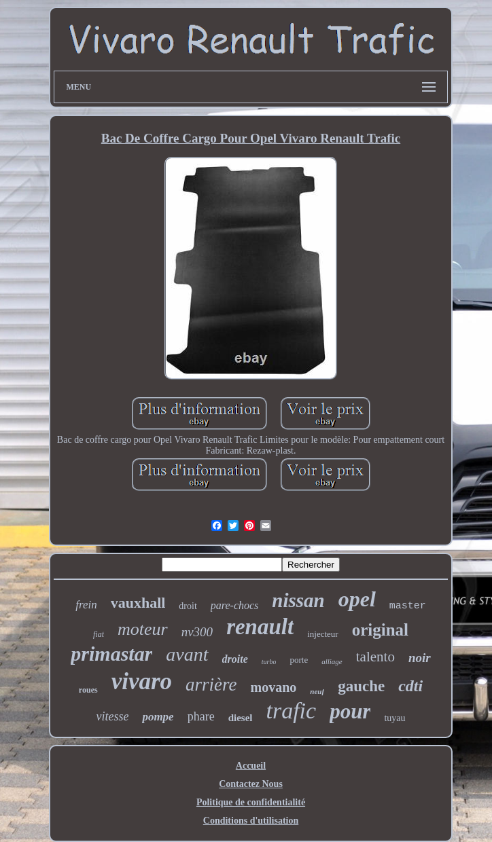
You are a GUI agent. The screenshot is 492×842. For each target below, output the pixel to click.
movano (274, 687)
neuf (317, 691)
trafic (291, 710)
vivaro (141, 681)
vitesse (112, 716)
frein (85, 604)
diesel (240, 717)
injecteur (322, 634)
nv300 (197, 632)
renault (260, 627)
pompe (157, 716)
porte (298, 660)
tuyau (394, 718)
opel (357, 599)
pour (350, 711)
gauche (361, 686)
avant (187, 654)
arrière (211, 684)
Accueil (251, 766)
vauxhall (138, 602)
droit (187, 606)
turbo (269, 661)
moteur (143, 629)
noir (419, 658)
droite (235, 659)
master (407, 606)
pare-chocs (235, 605)
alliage (331, 661)
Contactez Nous (251, 784)
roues (88, 690)
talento (375, 656)
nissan (298, 600)
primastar (111, 653)
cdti (410, 686)
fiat (98, 634)
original (380, 630)
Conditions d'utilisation (250, 821)
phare (201, 716)
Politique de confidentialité (250, 802)
